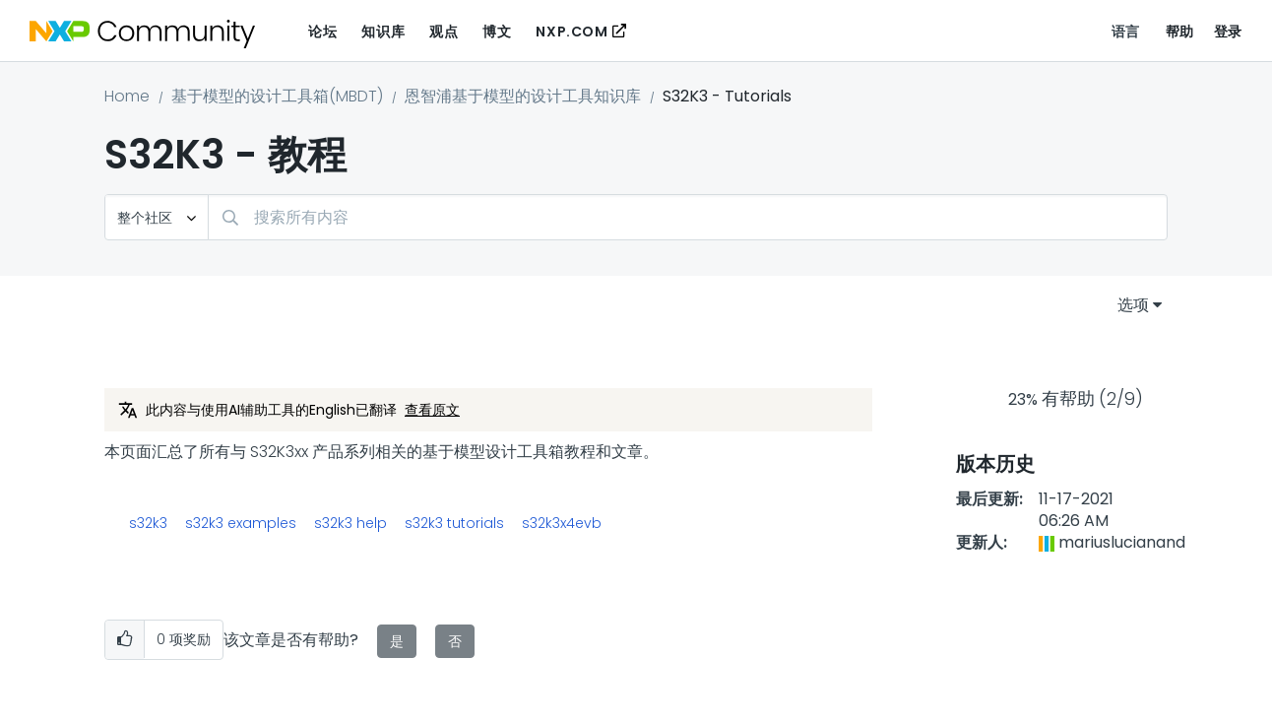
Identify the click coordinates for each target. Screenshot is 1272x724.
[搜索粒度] (156, 217)
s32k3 (148, 523)
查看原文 (432, 410)
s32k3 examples (240, 523)
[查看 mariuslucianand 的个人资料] (1121, 542)
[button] (124, 640)
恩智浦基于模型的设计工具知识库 (523, 96)
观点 (443, 31)
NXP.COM (571, 31)
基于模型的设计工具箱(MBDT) (277, 96)
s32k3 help (350, 523)
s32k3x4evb (562, 523)
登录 (1228, 31)
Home (127, 96)
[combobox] (688, 217)
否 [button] (455, 641)
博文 (496, 31)
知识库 (383, 31)
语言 (1126, 31)
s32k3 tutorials (454, 523)
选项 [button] (1133, 305)
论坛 (322, 31)
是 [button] (397, 641)
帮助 (1180, 31)
